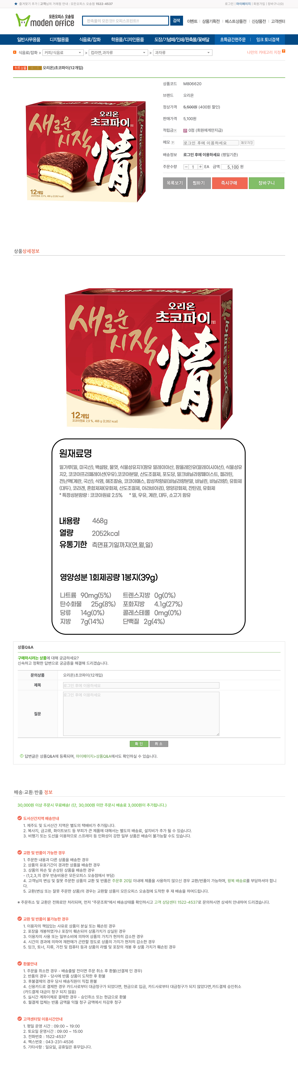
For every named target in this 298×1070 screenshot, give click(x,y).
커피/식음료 (54, 52)
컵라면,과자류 (102, 52)
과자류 (160, 52)
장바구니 (273, 4)
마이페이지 (243, 4)
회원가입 (259, 4)
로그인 (229, 4)
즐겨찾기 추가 (28, 4)
